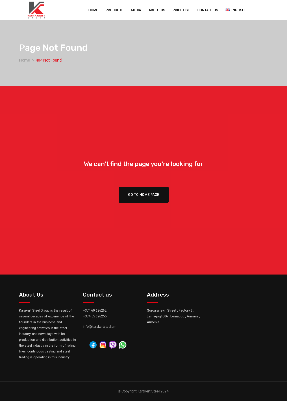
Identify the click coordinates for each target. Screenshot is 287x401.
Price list (181, 10)
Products (114, 10)
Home (93, 10)
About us (157, 10)
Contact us (207, 10)
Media (136, 10)
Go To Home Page (143, 195)
